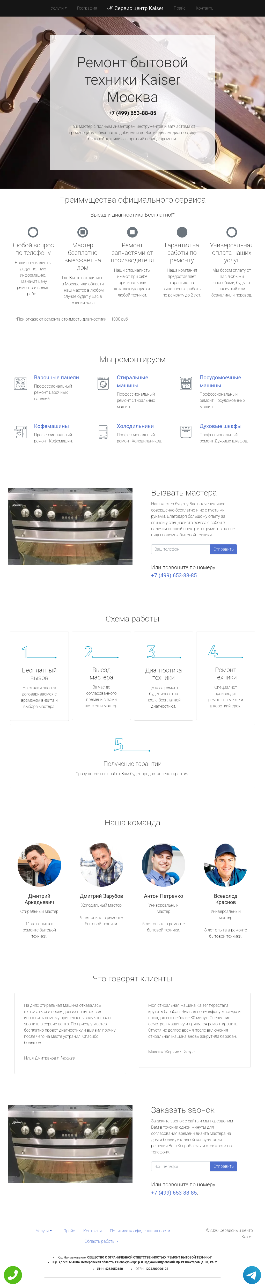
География (87, 8)
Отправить (224, 549)
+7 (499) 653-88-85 (132, 113)
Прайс (180, 8)
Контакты (205, 8)
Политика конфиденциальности (140, 1230)
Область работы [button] (99, 1241)
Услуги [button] (57, 8)
